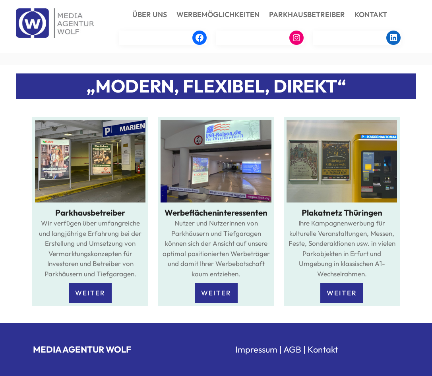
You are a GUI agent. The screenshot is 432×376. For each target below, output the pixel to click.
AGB (292, 349)
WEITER (90, 293)
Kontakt (323, 349)
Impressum (256, 349)
